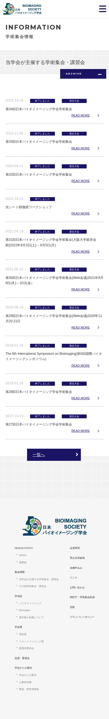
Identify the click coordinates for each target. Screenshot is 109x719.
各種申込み (76, 568)
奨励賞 (22, 634)
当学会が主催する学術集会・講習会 (39, 579)
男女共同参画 (77, 558)
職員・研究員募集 (29, 689)
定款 (72, 607)
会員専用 (75, 548)
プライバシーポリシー (82, 617)
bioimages (24, 610)
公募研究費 (25, 682)
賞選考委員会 (26, 648)
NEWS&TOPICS (24, 548)
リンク (73, 577)
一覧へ (39, 454)
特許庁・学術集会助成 (82, 597)
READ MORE (80, 115)
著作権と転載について (31, 617)
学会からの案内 (27, 675)
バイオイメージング (30, 603)
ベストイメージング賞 (31, 641)
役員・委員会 (22, 658)
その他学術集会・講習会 (32, 586)
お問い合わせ (77, 587)
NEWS (22, 555)
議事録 (22, 562)
